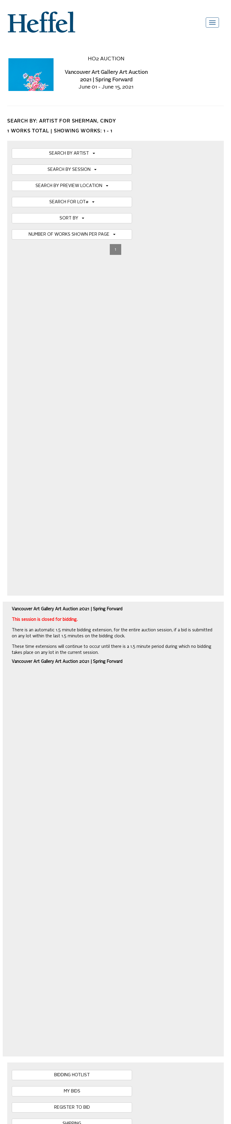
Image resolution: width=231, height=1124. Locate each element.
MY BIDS (72, 395)
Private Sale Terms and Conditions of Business (51, 887)
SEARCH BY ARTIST (72, 153)
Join (103, 787)
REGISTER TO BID (72, 411)
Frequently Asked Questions (33, 863)
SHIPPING (72, 428)
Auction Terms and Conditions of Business (46, 869)
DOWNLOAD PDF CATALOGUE (72, 460)
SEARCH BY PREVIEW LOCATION (71, 186)
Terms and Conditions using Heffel (39, 905)
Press (12, 893)
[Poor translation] (22, 998)
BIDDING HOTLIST (72, 379)
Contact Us (17, 911)
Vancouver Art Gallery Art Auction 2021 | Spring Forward (67, 329)
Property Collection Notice (31, 899)
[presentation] (53, 811)
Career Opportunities (26, 929)
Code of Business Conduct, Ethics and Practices (52, 923)
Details (59, 644)
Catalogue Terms (23, 881)
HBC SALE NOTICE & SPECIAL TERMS (72, 444)
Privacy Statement (24, 917)
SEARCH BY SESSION (72, 170)
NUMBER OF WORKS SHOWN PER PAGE (72, 234)
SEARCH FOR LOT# (71, 202)
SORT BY (72, 218)
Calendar (15, 875)
